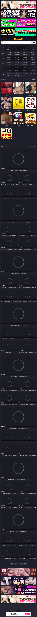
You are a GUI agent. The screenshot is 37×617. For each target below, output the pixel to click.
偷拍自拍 (17, 57)
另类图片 (33, 64)
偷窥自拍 (9, 62)
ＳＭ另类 (33, 54)
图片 (3, 63)
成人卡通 (25, 57)
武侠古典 (33, 67)
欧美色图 (25, 62)
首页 (12, 563)
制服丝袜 (9, 59)
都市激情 (9, 67)
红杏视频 (9, 75)
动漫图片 (33, 62)
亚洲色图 (17, 62)
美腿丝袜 (9, 64)
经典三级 (17, 59)
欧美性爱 (33, 57)
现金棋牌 (25, 49)
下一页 (20, 563)
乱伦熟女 (25, 59)
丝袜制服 (17, 54)
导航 (3, 74)
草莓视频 (25, 73)
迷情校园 (9, 70)
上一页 (16, 563)
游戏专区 (33, 47)
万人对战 (25, 47)
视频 (3, 53)
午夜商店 (17, 73)
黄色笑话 (25, 70)
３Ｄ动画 (33, 52)
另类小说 (17, 70)
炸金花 (17, 49)
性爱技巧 (33, 70)
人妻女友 (25, 67)
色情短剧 (17, 75)
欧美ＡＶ (25, 52)
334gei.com (18, 39)
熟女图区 (25, 64)
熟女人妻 (9, 54)
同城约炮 (9, 73)
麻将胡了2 (9, 49)
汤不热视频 (33, 73)
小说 (3, 69)
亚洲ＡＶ (9, 52)
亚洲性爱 (9, 57)
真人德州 (17, 47)
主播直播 (25, 54)
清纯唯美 (17, 64)
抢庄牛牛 (33, 49)
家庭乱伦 (17, 67)
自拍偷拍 (17, 52)
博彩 (3, 48)
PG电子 (9, 47)
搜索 (34, 42)
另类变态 (33, 59)
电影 (3, 58)
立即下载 (27, 614)
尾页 (25, 563)
